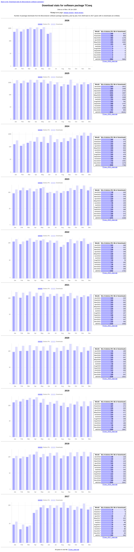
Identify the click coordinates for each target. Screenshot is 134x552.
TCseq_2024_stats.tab (109, 167)
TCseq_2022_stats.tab (109, 273)
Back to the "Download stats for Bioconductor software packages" (22, 2)
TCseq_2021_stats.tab (109, 326)
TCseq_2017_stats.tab (109, 537)
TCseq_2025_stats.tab (109, 114)
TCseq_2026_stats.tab (109, 61)
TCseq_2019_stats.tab (109, 431)
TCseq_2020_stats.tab (109, 379)
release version (69, 12)
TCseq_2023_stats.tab (109, 220)
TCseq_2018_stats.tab (109, 484)
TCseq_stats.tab (73, 549)
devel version (78, 12)
